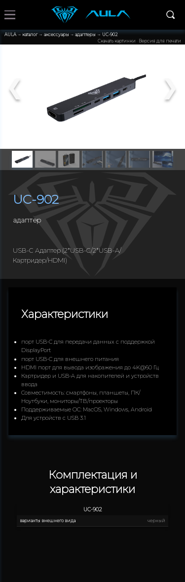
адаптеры (85, 34)
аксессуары (56, 34)
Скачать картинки (117, 41)
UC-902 (109, 34)
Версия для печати (160, 41)
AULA (10, 34)
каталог (29, 34)
